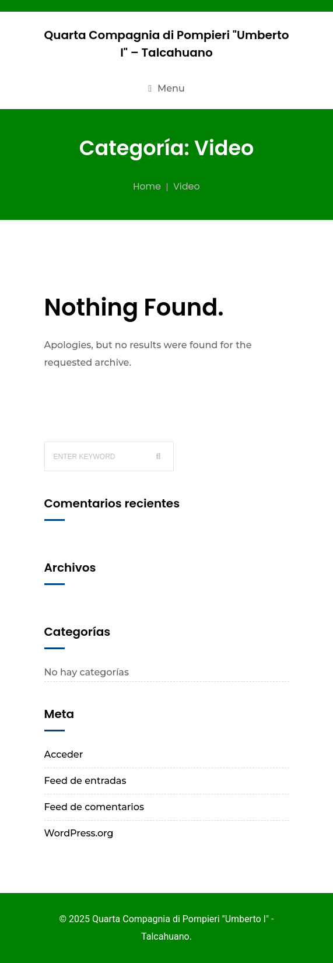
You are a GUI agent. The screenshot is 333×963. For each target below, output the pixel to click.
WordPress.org (79, 833)
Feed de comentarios (94, 807)
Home (147, 186)
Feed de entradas (85, 780)
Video (186, 186)
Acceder (63, 754)
